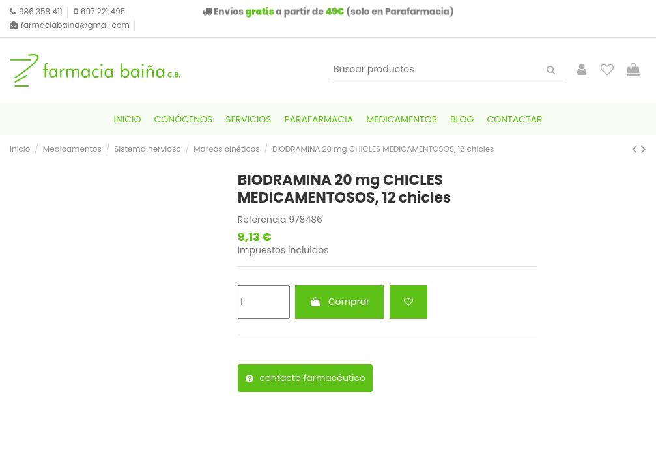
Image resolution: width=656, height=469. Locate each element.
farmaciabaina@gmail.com (75, 25)
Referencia (262, 220)
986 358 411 (41, 11)
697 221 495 (103, 11)
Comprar (339, 301)
